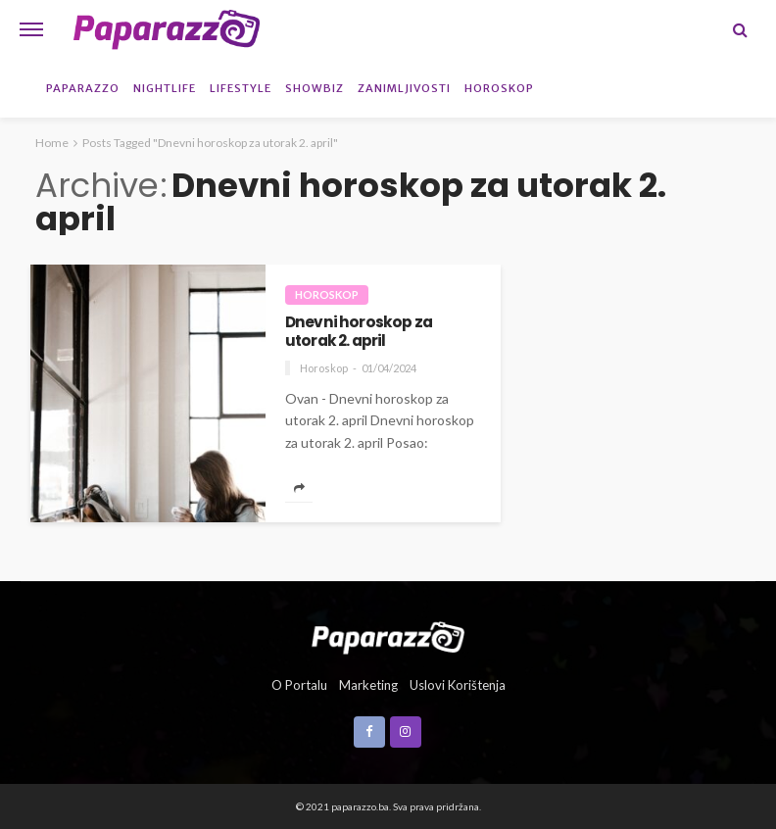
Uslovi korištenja (458, 685)
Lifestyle (240, 88)
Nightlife (164, 88)
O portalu (299, 685)
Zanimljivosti (404, 88)
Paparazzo (83, 88)
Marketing (368, 685)
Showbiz (314, 88)
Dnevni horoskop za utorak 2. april (358, 332)
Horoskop (499, 88)
